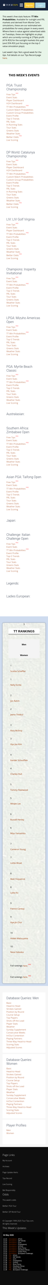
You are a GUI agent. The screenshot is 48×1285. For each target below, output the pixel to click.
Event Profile (12, 115)
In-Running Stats (14, 124)
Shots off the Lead (15, 1020)
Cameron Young (18, 849)
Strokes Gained (13, 1008)
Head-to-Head (13, 1005)
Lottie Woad (16, 863)
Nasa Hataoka (17, 952)
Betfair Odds (12, 137)
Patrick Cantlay (17, 908)
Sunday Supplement (16, 1029)
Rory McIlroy (16, 730)
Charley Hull (16, 774)
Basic (9, 1002)
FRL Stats (10, 121)
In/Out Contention (15, 1035)
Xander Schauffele (19, 760)
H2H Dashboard (14, 103)
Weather (10, 1026)
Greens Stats (12, 130)
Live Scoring (12, 140)
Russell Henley (17, 819)
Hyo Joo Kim (16, 744)
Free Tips (12, 94)
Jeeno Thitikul (16, 714)
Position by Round (15, 1011)
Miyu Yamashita (17, 833)
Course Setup (13, 1014)
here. (27, 965)
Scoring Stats (12, 1044)
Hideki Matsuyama (19, 938)
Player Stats (12, 1023)
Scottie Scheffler (18, 671)
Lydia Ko (14, 892)
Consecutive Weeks (15, 1032)
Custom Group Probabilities (19, 112)
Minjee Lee (15, 803)
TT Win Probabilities (17, 106)
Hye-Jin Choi (16, 922)
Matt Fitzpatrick (17, 879)
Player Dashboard (15, 100)
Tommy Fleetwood (19, 790)
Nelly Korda (15, 684)
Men (8, 1130)
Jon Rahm (14, 700)
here (5, 58)
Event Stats (11, 97)
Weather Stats (13, 133)
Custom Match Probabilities (19, 109)
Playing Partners (14, 1038)
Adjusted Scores (14, 1047)
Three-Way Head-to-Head (18, 1041)
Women (10, 1133)
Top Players (12, 1017)
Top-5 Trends (12, 118)
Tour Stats (11, 127)
